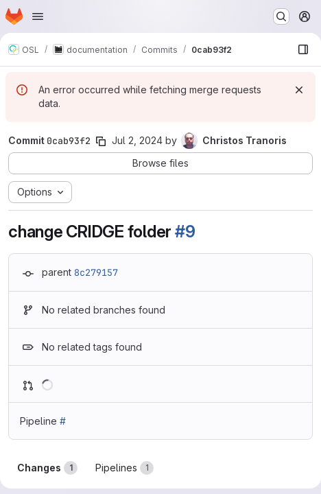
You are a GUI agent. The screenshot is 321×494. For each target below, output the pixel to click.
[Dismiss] (299, 90)
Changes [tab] (47, 468)
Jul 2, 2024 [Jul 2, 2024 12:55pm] (137, 140)
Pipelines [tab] (124, 468)
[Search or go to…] (281, 16)
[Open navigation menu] (38, 16)
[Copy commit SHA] (101, 141)
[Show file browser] (303, 49)
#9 (185, 232)
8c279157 (96, 272)
